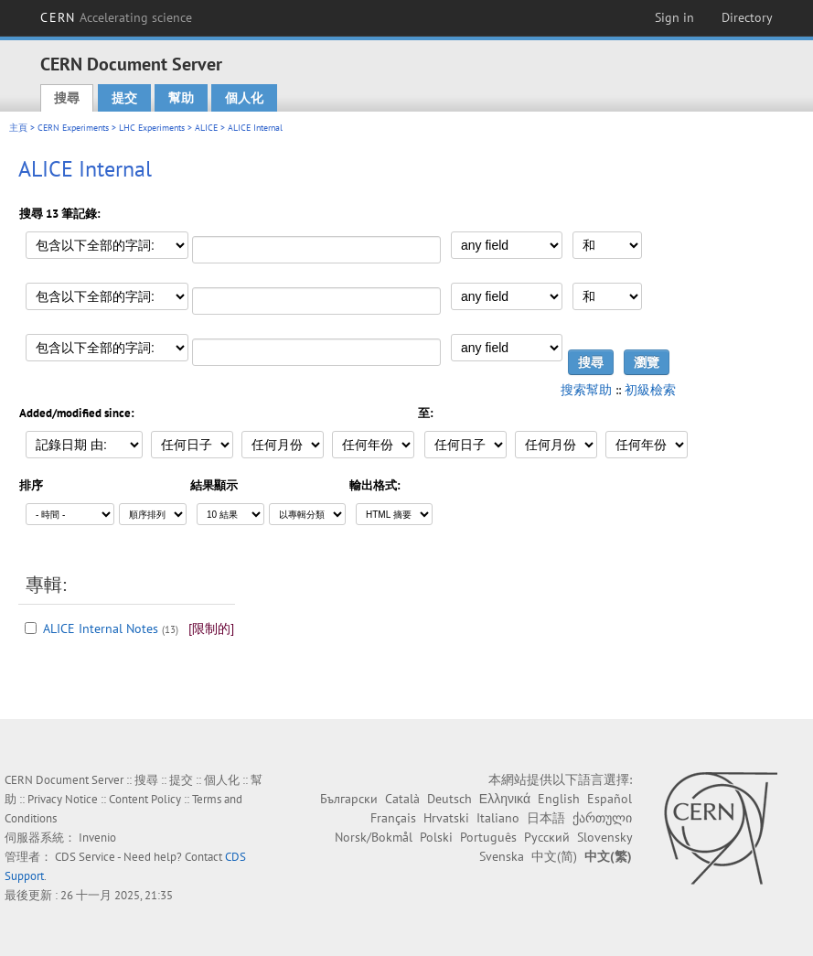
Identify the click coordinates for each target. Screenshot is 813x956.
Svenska (501, 856)
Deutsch (449, 798)
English (559, 798)
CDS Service (85, 857)
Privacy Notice (62, 799)
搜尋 (67, 98)
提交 (124, 98)
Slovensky (604, 837)
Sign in (674, 17)
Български (349, 798)
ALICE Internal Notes (100, 628)
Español (609, 798)
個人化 (244, 98)
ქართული (602, 818)
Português (488, 837)
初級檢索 (650, 389)
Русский (547, 837)
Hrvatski (446, 818)
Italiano (497, 818)
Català (402, 798)
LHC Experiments (152, 128)
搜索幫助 (586, 389)
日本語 (546, 818)
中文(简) (554, 856)
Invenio (97, 837)
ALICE (206, 128)
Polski (436, 837)
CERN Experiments (73, 128)
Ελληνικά (504, 798)
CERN (116, 17)
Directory (747, 17)
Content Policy (145, 799)
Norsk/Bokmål (373, 837)
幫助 (181, 98)
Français (393, 818)
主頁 (18, 128)
